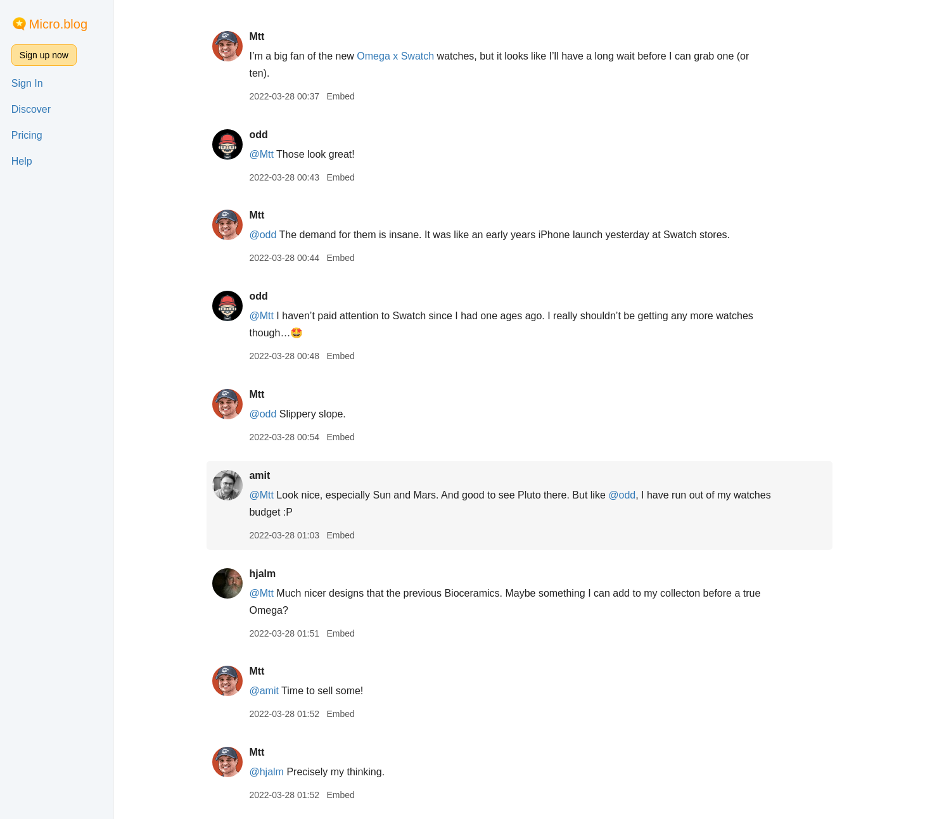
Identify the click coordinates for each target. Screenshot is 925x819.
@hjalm (266, 771)
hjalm (262, 573)
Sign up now (44, 55)
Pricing (26, 135)
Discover (31, 109)
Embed (340, 96)
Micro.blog (58, 24)
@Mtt (261, 154)
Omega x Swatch (395, 56)
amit (259, 475)
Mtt (256, 36)
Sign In (27, 83)
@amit (263, 690)
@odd (262, 234)
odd (258, 134)
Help (21, 161)
